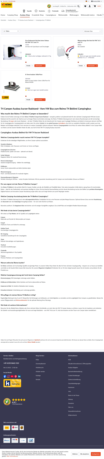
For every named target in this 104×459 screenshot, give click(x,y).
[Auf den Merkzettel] (26, 62)
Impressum (71, 387)
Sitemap (70, 399)
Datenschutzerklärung (74, 379)
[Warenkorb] (97, 6)
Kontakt (5, 1)
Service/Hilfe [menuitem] (95, 1)
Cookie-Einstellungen (74, 375)
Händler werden (40, 371)
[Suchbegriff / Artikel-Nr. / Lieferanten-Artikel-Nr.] (66, 6)
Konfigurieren (96, 454)
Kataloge (38, 375)
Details (29, 65)
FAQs (37, 359)
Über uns (70, 407)
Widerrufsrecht (72, 415)
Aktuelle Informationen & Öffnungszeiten (79, 363)
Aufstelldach (61, 123)
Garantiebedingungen (74, 383)
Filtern (6, 31)
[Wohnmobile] (62, 15)
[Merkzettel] (85, 6)
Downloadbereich (41, 363)
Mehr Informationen (12, 456)
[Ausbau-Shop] (25, 15)
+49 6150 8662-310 (11, 363)
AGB (69, 359)
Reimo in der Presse (73, 395)
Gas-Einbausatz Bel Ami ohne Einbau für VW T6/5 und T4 (37, 41)
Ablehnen (75, 454)
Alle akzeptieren (84, 454)
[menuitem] (66, 6)
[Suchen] (78, 6)
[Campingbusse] (51, 15)
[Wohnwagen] (74, 15)
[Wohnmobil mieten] (88, 15)
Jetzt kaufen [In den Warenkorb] (40, 65)
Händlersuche (39, 367)
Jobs (69, 391)
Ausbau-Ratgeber (73, 367)
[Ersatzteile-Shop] (38, 15)
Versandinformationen (74, 411)
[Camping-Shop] (12, 15)
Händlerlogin (11, 1)
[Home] (3, 15)
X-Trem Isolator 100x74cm (33, 74)
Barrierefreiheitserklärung (75, 371)
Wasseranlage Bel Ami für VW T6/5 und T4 (89, 41)
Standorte (71, 403)
